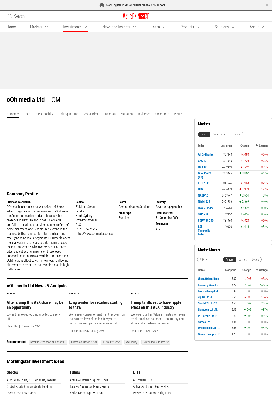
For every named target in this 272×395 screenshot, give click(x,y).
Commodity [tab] (219, 134)
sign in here (157, 5)
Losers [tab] (255, 259)
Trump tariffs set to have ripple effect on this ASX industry (156, 309)
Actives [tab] (229, 259)
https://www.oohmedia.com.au (95, 238)
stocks (11, 297)
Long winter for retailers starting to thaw (96, 309)
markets (74, 297)
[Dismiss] (267, 5)
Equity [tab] (204, 134)
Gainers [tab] (243, 259)
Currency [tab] (236, 134)
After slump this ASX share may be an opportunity (35, 309)
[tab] (11, 27)
